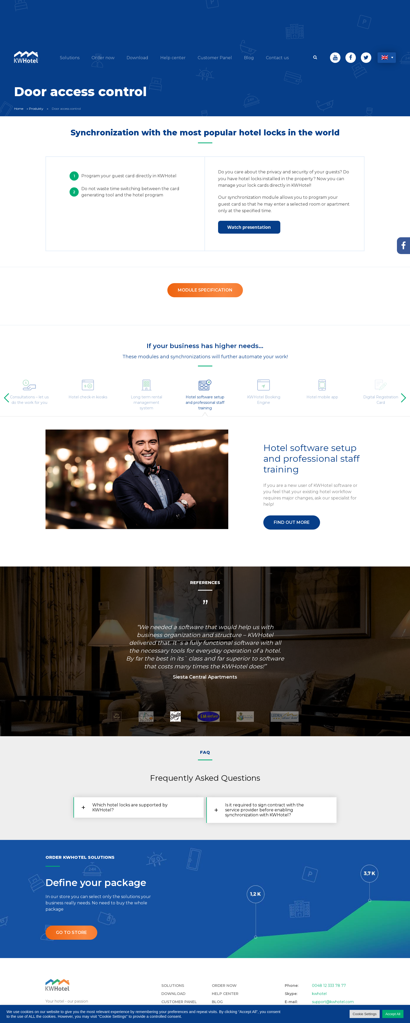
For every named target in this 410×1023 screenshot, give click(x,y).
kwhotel (319, 993)
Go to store (71, 932)
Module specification (205, 290)
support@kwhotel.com (333, 1001)
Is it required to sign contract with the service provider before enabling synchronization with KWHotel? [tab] (264, 809)
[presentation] (8, 398)
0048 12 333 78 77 (329, 985)
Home (18, 109)
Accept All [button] (392, 1014)
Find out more (292, 522)
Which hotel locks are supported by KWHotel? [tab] (130, 807)
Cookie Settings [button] (365, 1014)
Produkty (36, 109)
